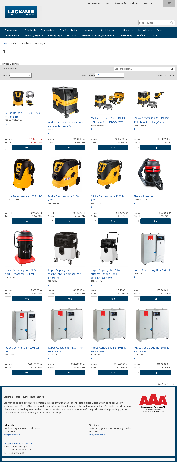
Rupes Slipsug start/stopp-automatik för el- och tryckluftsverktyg (107, 273)
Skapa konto (120, 3)
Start (4, 43)
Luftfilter (141, 35)
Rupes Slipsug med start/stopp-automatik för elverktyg (64, 273)
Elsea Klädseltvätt (144, 196)
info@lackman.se (12, 434)
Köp (27, 147)
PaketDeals (30, 30)
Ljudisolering (126, 35)
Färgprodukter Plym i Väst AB (18, 443)
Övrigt (154, 35)
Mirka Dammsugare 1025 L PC (23, 196)
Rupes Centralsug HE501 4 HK (152, 270)
